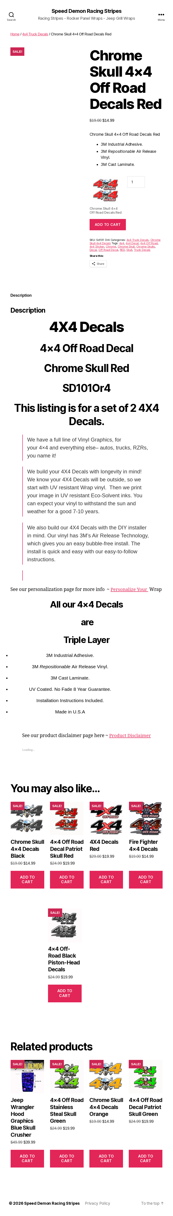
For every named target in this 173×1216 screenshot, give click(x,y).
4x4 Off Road (149, 243)
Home (15, 34)
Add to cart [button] (27, 879)
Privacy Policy (98, 1203)
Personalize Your (130, 590)
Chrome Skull (126, 246)
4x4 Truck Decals (35, 34)
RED (122, 250)
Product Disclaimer (130, 736)
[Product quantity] (136, 182)
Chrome (111, 246)
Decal (93, 250)
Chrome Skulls (145, 246)
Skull (129, 250)
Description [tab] (21, 295)
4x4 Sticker (97, 246)
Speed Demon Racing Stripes (86, 11)
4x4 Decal (132, 243)
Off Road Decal (108, 250)
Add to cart (108, 225)
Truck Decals (142, 250)
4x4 (121, 243)
